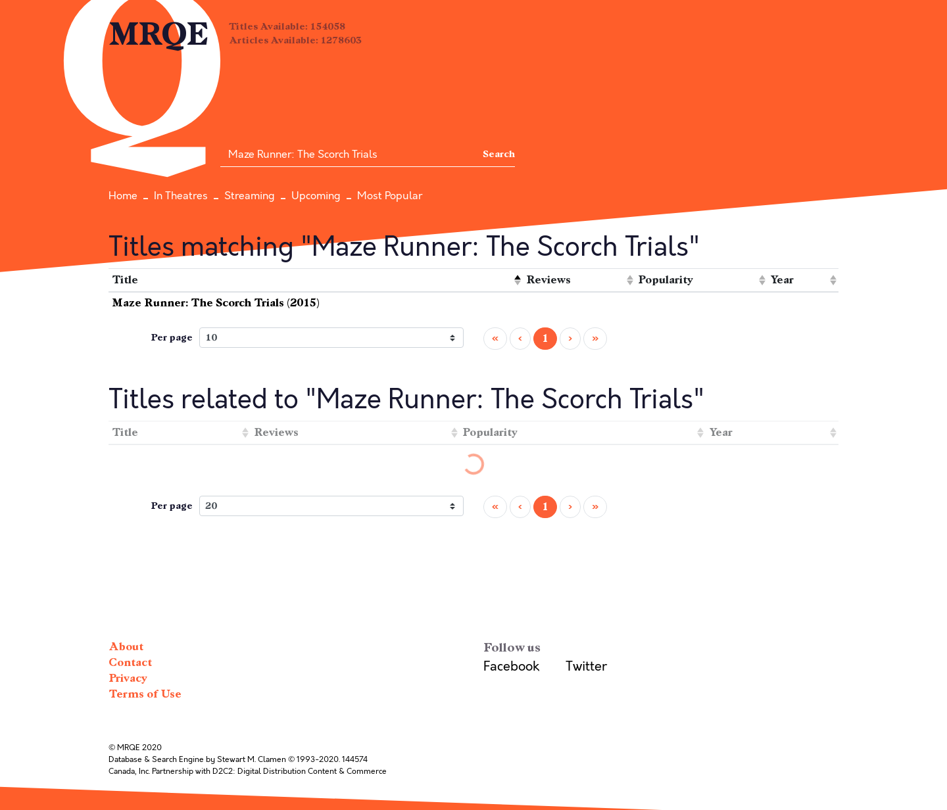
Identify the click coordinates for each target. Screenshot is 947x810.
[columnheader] (316, 280)
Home (123, 196)
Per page (172, 337)
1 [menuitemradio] (545, 338)
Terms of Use (145, 694)
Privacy (128, 678)
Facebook (511, 666)
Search (499, 154)
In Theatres (181, 196)
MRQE (159, 34)
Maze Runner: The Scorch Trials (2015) (216, 303)
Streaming (249, 196)
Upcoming (316, 196)
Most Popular (389, 196)
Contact (130, 662)
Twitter (586, 666)
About (126, 646)
